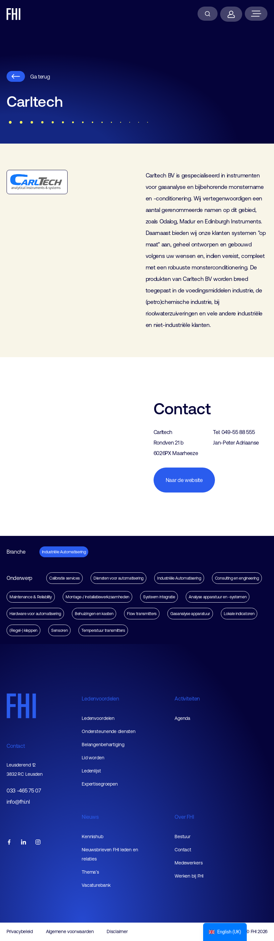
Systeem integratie (159, 596)
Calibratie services (64, 578)
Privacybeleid (20, 931)
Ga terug (28, 76)
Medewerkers (189, 862)
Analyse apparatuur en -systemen (217, 596)
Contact (16, 746)
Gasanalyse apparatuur (190, 613)
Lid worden (93, 757)
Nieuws (90, 817)
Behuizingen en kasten (94, 613)
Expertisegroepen (100, 784)
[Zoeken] (208, 14)
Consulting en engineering (237, 578)
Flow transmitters (142, 613)
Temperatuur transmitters (103, 630)
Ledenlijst (91, 770)
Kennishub (92, 836)
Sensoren (59, 630)
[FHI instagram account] (38, 842)
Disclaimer (117, 931)
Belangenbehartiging (103, 744)
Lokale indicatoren (239, 613)
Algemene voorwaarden (70, 931)
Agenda (182, 718)
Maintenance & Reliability (31, 596)
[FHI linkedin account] (23, 842)
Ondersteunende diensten (109, 731)
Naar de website (184, 480)
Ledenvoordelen (100, 698)
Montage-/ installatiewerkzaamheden (97, 596)
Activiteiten (187, 698)
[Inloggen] (231, 14)
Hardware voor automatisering (35, 613)
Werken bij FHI (189, 876)
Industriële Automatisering (64, 551)
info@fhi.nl (18, 802)
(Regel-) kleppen (23, 630)
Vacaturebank (96, 885)
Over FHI (184, 817)
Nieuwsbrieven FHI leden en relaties (110, 854)
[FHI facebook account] (9, 842)
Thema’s (90, 872)
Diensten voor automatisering (118, 578)
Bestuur (183, 836)
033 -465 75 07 (24, 790)
